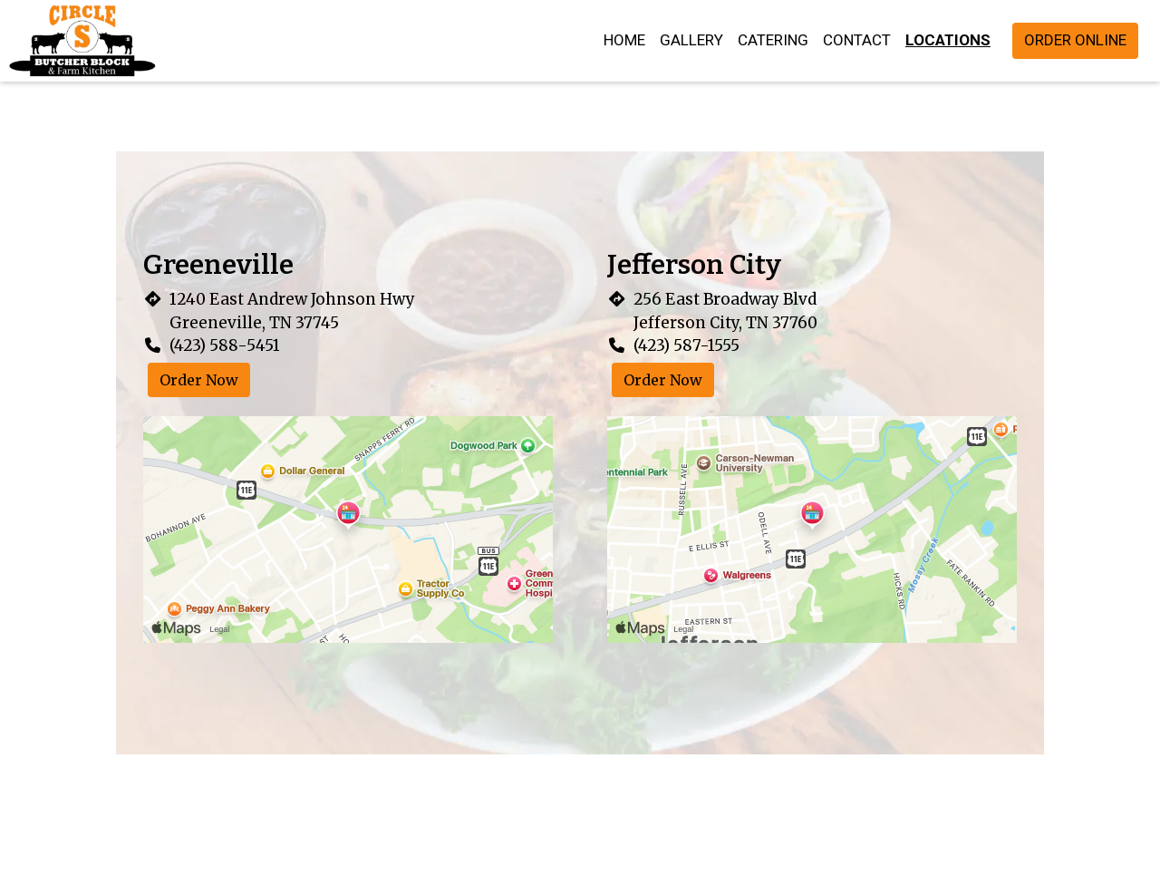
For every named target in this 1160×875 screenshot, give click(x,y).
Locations (948, 40)
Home (624, 40)
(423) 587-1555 (686, 345)
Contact (857, 40)
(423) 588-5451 (224, 345)
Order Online (1075, 40)
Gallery (691, 40)
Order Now (199, 380)
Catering (773, 40)
